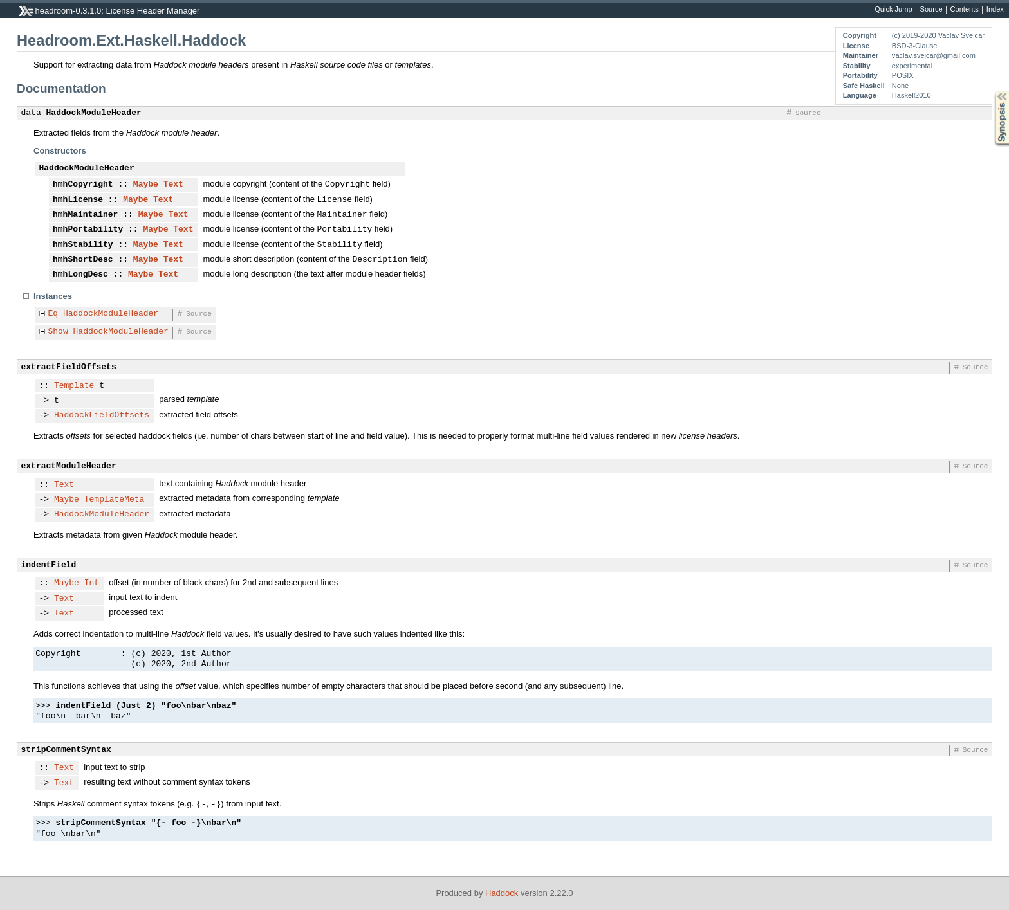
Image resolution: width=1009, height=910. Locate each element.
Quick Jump (893, 10)
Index (995, 10)
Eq (53, 314)
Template (74, 386)
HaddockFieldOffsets (101, 415)
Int (91, 583)
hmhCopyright (83, 184)
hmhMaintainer (85, 215)
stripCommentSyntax (66, 750)
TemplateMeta (114, 499)
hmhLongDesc (80, 274)
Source (931, 10)
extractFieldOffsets (68, 367)
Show (58, 332)
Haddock (501, 893)
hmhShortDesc (83, 260)
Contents (964, 10)
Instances (52, 296)
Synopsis (991, 91)
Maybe (145, 184)
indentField (49, 565)
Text (173, 184)
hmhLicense (78, 200)
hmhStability (83, 245)
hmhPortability (88, 229)
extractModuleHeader (68, 466)
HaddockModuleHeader (94, 113)
